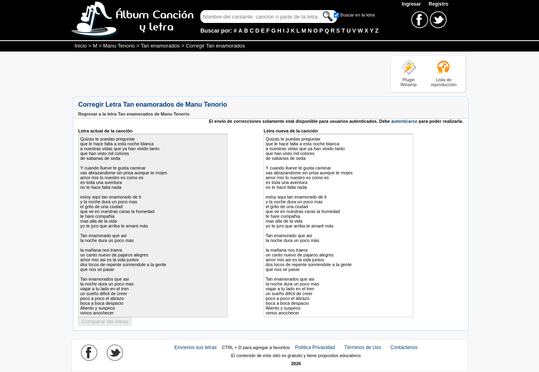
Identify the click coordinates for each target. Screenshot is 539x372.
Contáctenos (403, 347)
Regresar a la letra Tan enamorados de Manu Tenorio (133, 114)
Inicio (81, 46)
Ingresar (412, 4)
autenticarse (404, 121)
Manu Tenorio (119, 46)
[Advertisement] (219, 74)
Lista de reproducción (444, 82)
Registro (438, 4)
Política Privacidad (315, 347)
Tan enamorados (160, 46)
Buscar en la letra (357, 14)
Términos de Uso (362, 347)
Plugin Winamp (408, 82)
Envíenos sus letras (196, 347)
